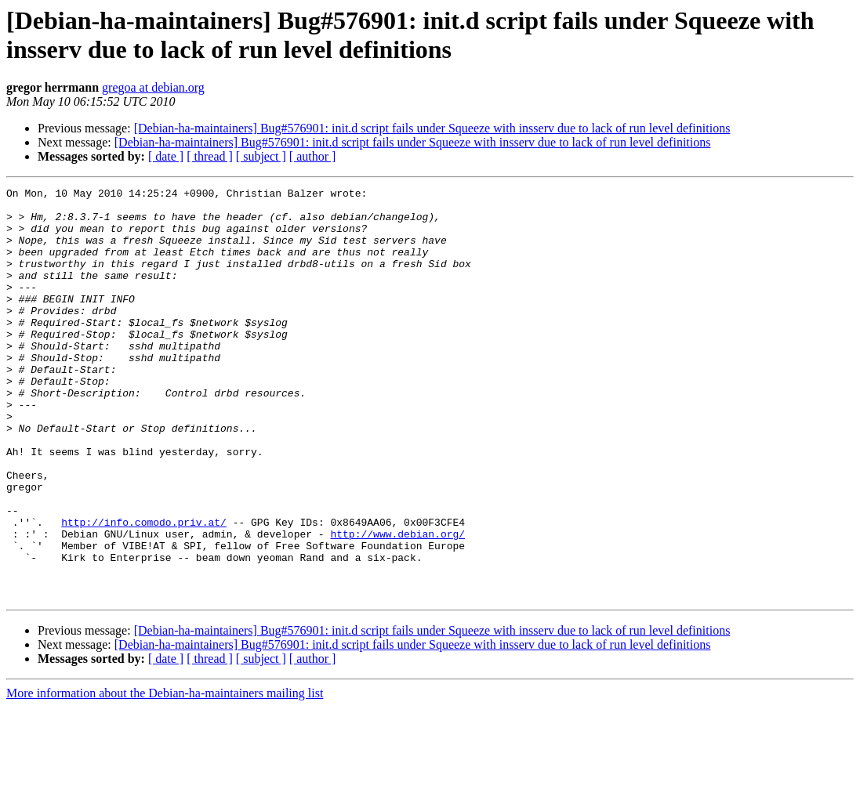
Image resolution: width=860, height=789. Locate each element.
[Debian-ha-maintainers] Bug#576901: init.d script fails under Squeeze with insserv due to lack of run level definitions (432, 128)
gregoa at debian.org (153, 87)
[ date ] (165, 156)
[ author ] (312, 156)
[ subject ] (261, 156)
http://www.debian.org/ (397, 604)
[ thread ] (210, 156)
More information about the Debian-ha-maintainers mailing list (164, 775)
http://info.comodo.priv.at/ (144, 590)
